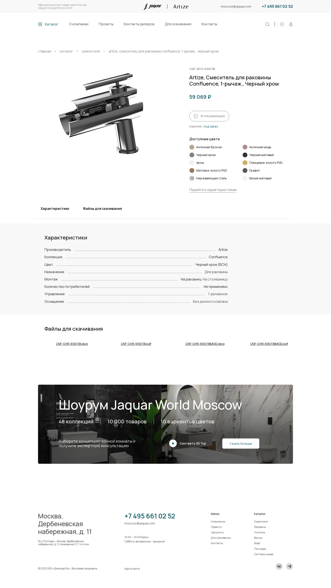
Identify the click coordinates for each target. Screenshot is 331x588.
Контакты (209, 24)
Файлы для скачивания (102, 208)
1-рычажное (218, 294)
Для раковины (216, 271)
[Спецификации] (282, 24)
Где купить (217, 532)
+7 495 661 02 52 (277, 6)
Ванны (258, 538)
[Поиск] (267, 24)
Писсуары (260, 549)
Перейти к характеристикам (213, 189)
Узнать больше (240, 443)
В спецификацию (209, 116)
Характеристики (55, 208)
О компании (78, 24)
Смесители (261, 521)
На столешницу (215, 279)
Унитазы (259, 532)
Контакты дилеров (139, 24)
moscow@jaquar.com (236, 6)
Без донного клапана (210, 301)
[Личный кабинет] (291, 24)
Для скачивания (178, 24)
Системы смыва (263, 554)
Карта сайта (132, 568)
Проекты (106, 24)
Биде (257, 543)
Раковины (260, 527)
